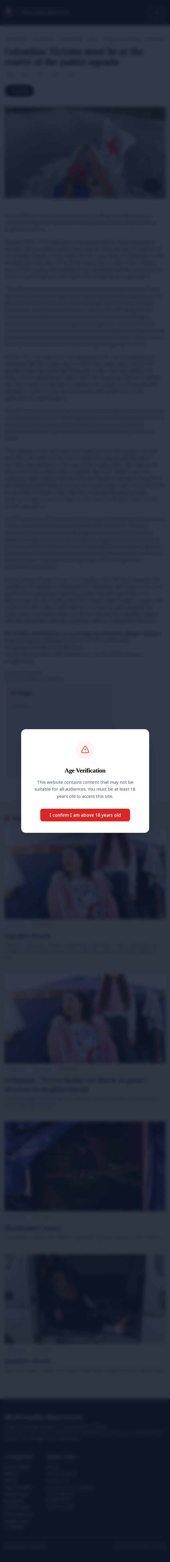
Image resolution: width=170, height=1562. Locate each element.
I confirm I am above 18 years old (85, 815)
